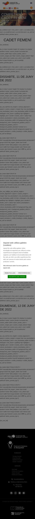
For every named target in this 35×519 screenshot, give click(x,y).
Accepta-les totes (17, 276)
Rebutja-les (10, 273)
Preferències (24, 273)
